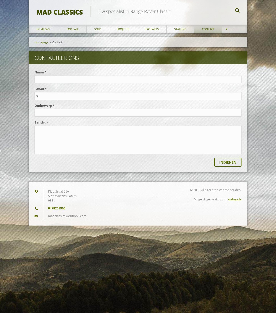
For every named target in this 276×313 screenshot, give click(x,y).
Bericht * (41, 122)
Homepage (43, 29)
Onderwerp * (44, 106)
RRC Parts (152, 29)
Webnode (235, 199)
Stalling (180, 29)
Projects (123, 29)
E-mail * (40, 89)
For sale (73, 29)
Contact (208, 29)
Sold (97, 29)
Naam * (40, 72)
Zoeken (237, 11)
